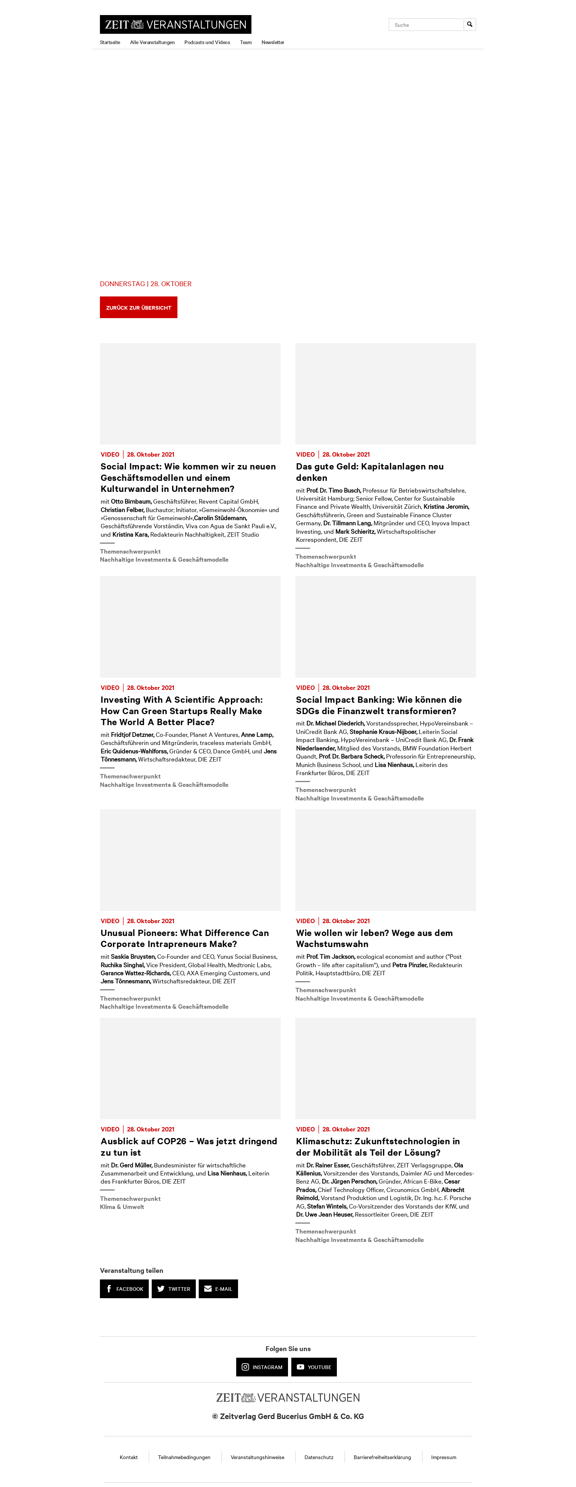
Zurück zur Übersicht (139, 307)
